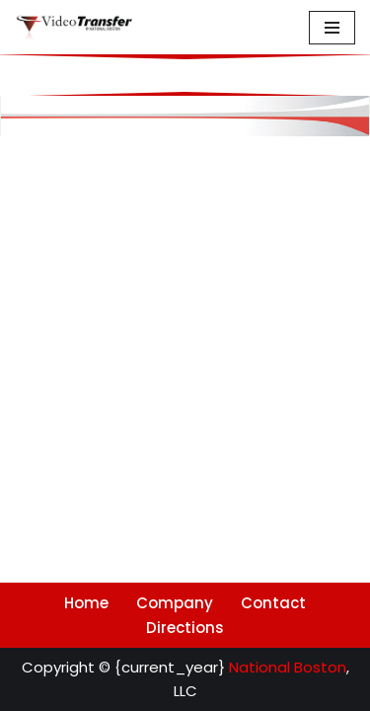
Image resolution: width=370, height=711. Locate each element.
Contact (273, 602)
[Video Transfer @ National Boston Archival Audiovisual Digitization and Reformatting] (74, 27)
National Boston (287, 667)
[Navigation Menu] (332, 27)
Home (86, 602)
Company (174, 602)
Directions (185, 627)
